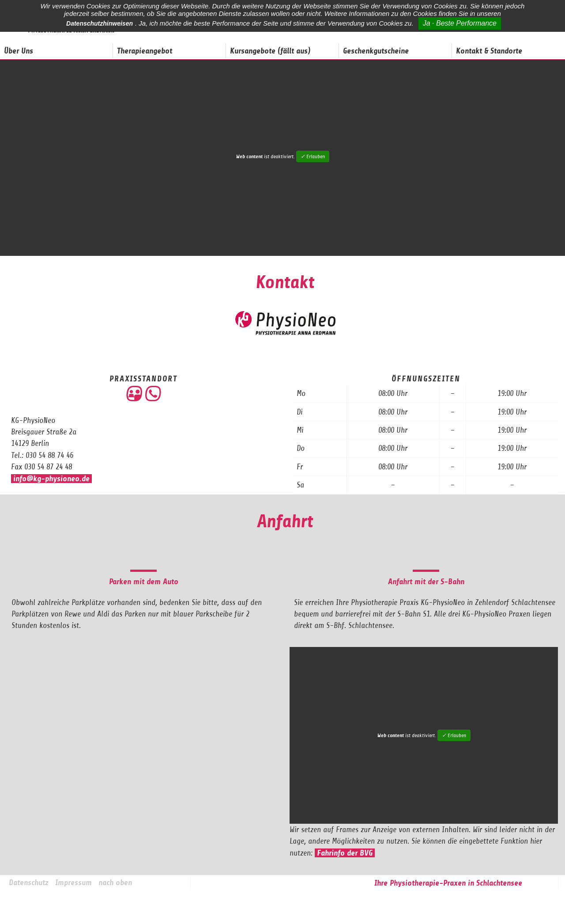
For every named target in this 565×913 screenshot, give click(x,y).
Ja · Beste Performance (460, 23)
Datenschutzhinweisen (99, 23)
